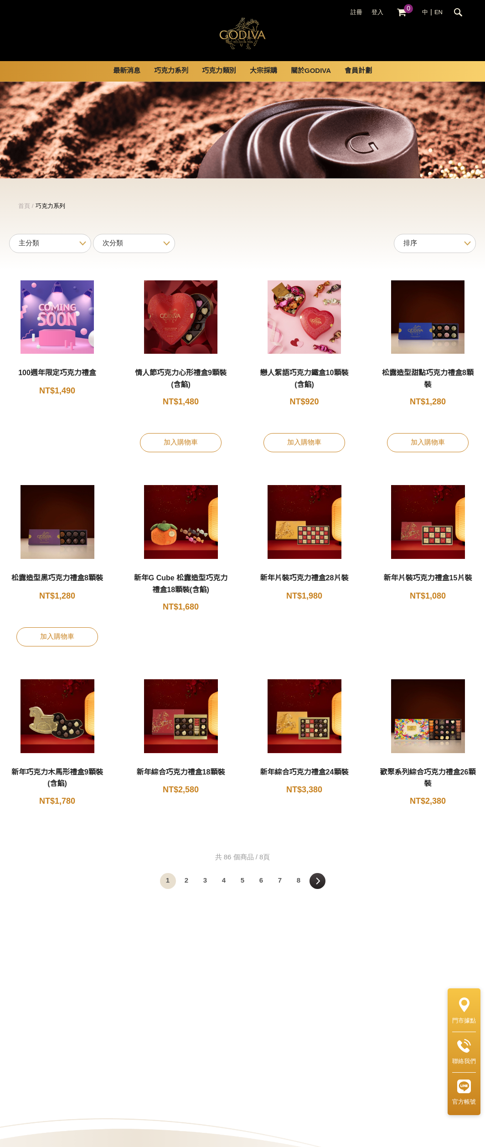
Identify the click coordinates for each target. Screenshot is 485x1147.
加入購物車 (181, 453)
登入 (377, 12)
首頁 (24, 217)
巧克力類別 (219, 82)
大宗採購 (263, 82)
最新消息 (126, 82)
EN (438, 12)
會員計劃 (358, 82)
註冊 (356, 12)
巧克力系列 (171, 82)
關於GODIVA (311, 82)
